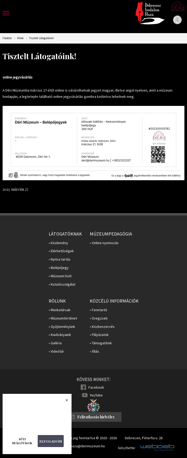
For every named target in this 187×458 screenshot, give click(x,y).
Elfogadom (51, 441)
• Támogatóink (101, 343)
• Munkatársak (59, 310)
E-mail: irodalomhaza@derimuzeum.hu (75, 446)
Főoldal (7, 38)
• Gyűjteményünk (62, 326)
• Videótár (56, 351)
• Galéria (55, 343)
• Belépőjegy (59, 268)
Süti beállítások (22, 441)
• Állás (94, 351)
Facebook (96, 387)
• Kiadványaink (60, 335)
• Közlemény (58, 243)
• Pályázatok (99, 335)
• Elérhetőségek (61, 251)
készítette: (127, 448)
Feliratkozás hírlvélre (96, 416)
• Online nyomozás (104, 243)
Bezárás (64, 401)
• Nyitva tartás (59, 259)
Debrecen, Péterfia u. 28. (144, 438)
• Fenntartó (98, 310)
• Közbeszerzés (102, 326)
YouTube (96, 395)
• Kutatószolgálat (62, 284)
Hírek (20, 38)
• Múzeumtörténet (63, 318)
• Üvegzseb (99, 318)
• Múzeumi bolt (60, 276)
